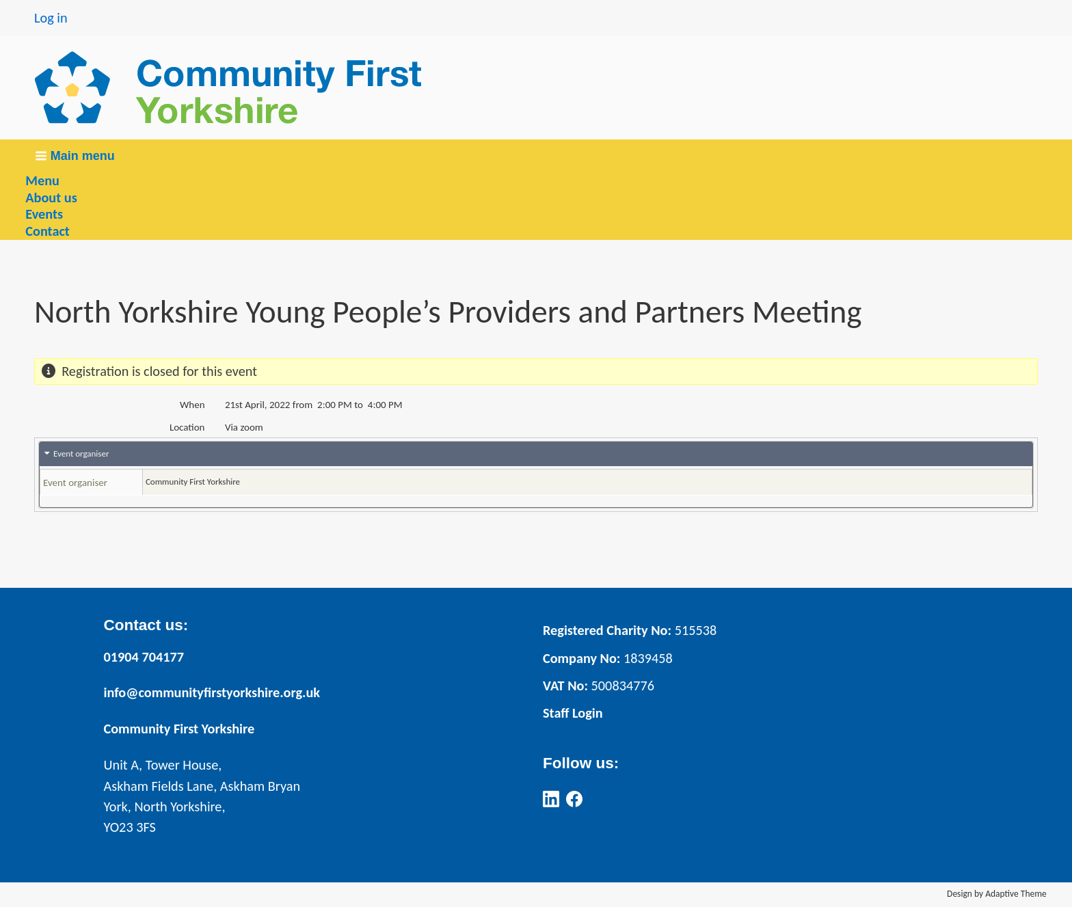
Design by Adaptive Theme (997, 893)
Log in (51, 18)
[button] (76, 156)
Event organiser (81, 453)
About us (51, 197)
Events (44, 214)
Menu (42, 180)
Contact (47, 231)
